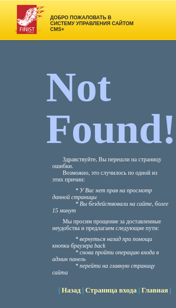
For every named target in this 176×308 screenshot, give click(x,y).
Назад (71, 290)
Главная (154, 290)
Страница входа (111, 290)
